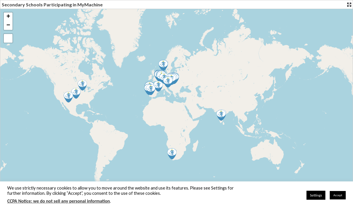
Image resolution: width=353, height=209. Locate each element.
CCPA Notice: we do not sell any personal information (58, 201)
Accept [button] (337, 195)
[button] (150, 89)
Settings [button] (316, 195)
